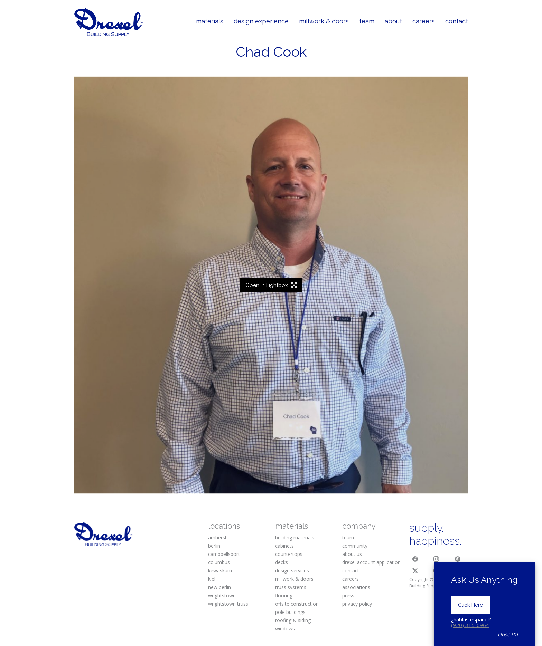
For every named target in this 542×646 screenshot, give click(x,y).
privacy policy (357, 603)
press (348, 595)
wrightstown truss (228, 603)
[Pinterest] (458, 559)
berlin (214, 545)
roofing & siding (293, 620)
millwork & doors (294, 579)
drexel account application (371, 562)
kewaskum (220, 570)
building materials (294, 537)
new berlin (219, 587)
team (348, 537)
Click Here (470, 635)
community (354, 545)
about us (352, 554)
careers (350, 579)
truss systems (290, 587)
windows (285, 628)
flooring (283, 595)
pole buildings (290, 612)
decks (281, 562)
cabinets (284, 545)
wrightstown (222, 595)
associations (356, 587)
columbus (219, 562)
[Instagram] (436, 559)
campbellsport (224, 554)
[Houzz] (458, 571)
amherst (217, 537)
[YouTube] (436, 571)
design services (292, 570)
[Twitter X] (415, 571)
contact (350, 570)
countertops (288, 554)
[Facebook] (415, 559)
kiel (211, 579)
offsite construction (297, 603)
